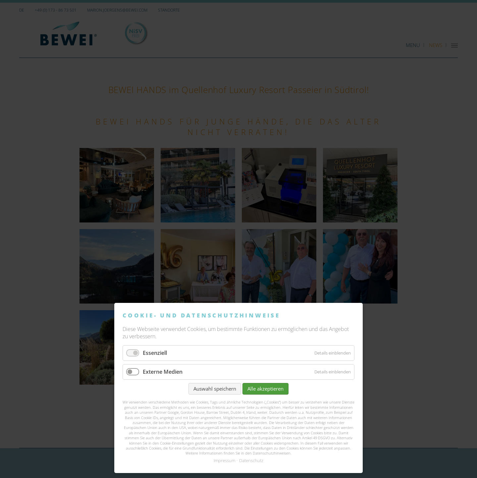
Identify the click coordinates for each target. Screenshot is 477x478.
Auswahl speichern (214, 388)
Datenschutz (251, 460)
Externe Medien (163, 371)
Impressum (224, 460)
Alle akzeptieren (265, 388)
